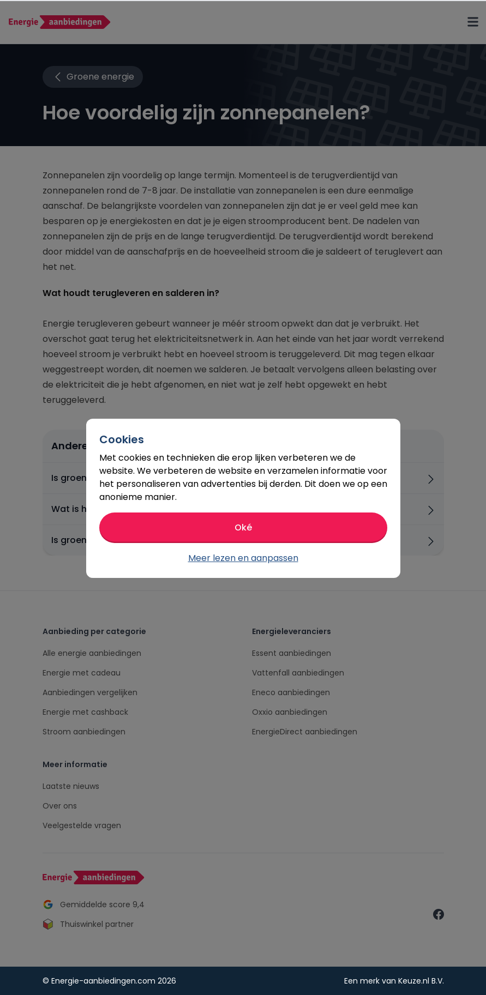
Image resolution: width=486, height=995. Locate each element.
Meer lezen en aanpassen (243, 558)
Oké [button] (243, 527)
